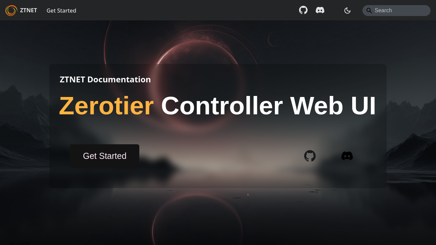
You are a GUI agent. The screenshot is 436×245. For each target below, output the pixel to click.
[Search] (396, 10)
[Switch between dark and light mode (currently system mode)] (347, 10)
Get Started (61, 10)
